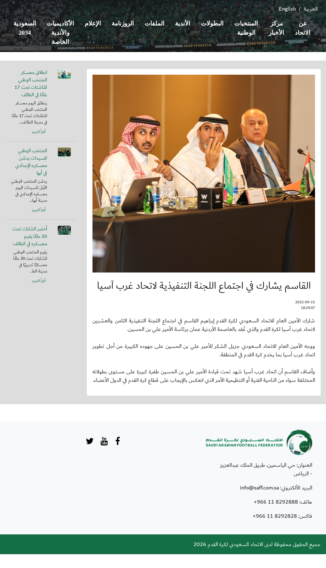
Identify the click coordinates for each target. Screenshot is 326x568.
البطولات (212, 23)
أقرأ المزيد (38, 132)
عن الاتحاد (302, 28)
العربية (310, 8)
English (287, 8)
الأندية (182, 23)
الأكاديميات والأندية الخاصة (60, 32)
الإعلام (93, 23)
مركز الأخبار (276, 28)
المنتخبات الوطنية (246, 28)
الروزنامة (123, 23)
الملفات (154, 23)
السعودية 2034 (24, 28)
